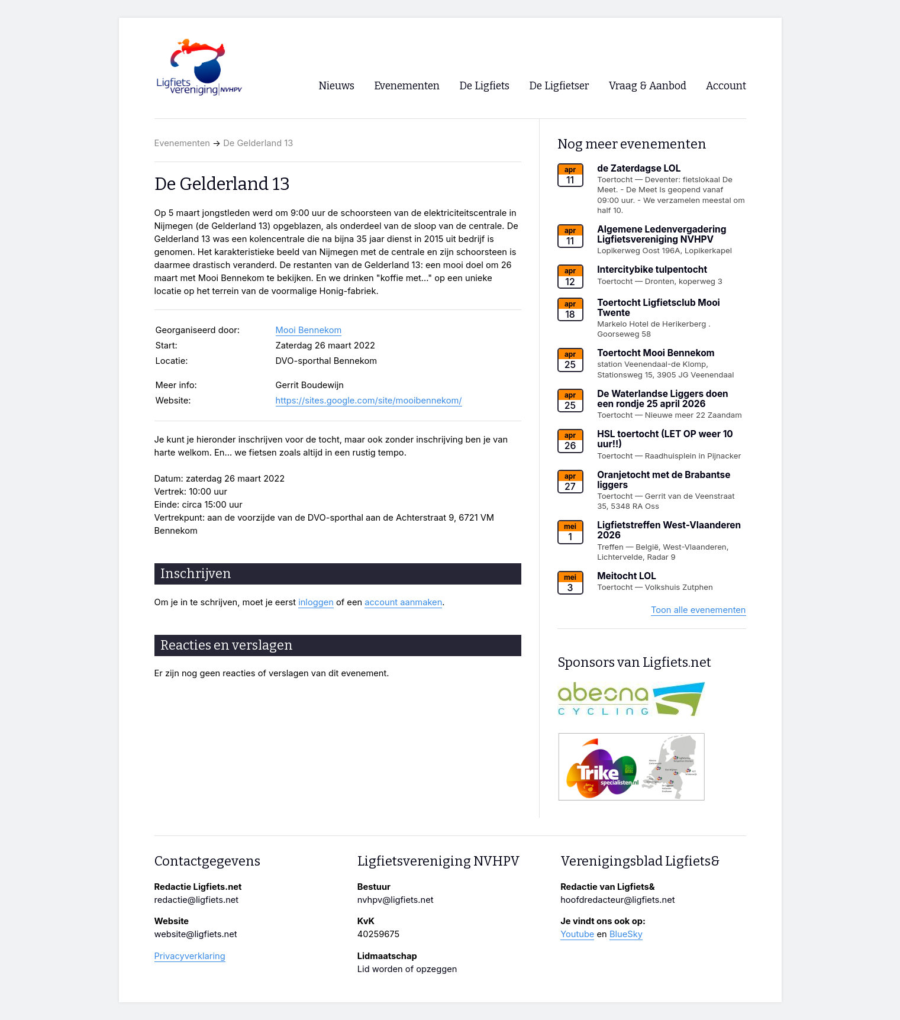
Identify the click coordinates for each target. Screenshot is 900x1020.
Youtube (577, 934)
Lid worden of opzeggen (407, 969)
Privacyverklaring (189, 956)
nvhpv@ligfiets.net (395, 900)
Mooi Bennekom (309, 330)
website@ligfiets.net (195, 934)
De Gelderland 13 (258, 143)
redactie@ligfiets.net (196, 900)
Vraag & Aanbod (647, 86)
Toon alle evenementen (698, 610)
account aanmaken (403, 602)
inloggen (316, 602)
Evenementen (182, 143)
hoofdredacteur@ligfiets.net (617, 900)
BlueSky (626, 934)
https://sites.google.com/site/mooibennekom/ (369, 400)
